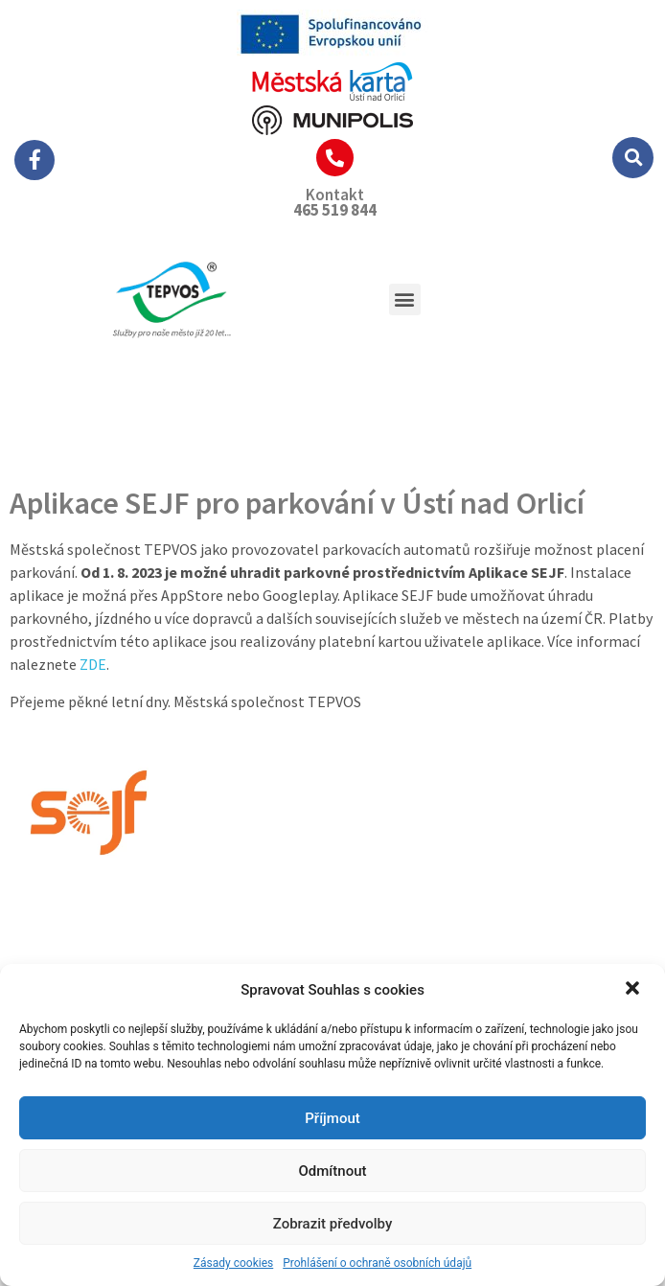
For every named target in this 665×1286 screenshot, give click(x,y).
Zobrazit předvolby (333, 1223)
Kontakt (335, 194)
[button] (634, 989)
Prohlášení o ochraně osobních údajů (377, 1263)
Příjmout (332, 1118)
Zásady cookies (233, 1263)
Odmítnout (333, 1171)
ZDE (93, 664)
